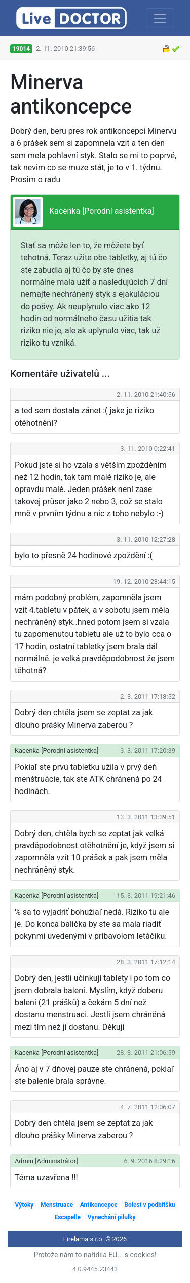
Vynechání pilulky (112, 1217)
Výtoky (24, 1205)
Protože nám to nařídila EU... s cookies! (94, 1255)
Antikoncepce (99, 1205)
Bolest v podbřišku (149, 1205)
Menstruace (57, 1205)
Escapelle (67, 1217)
